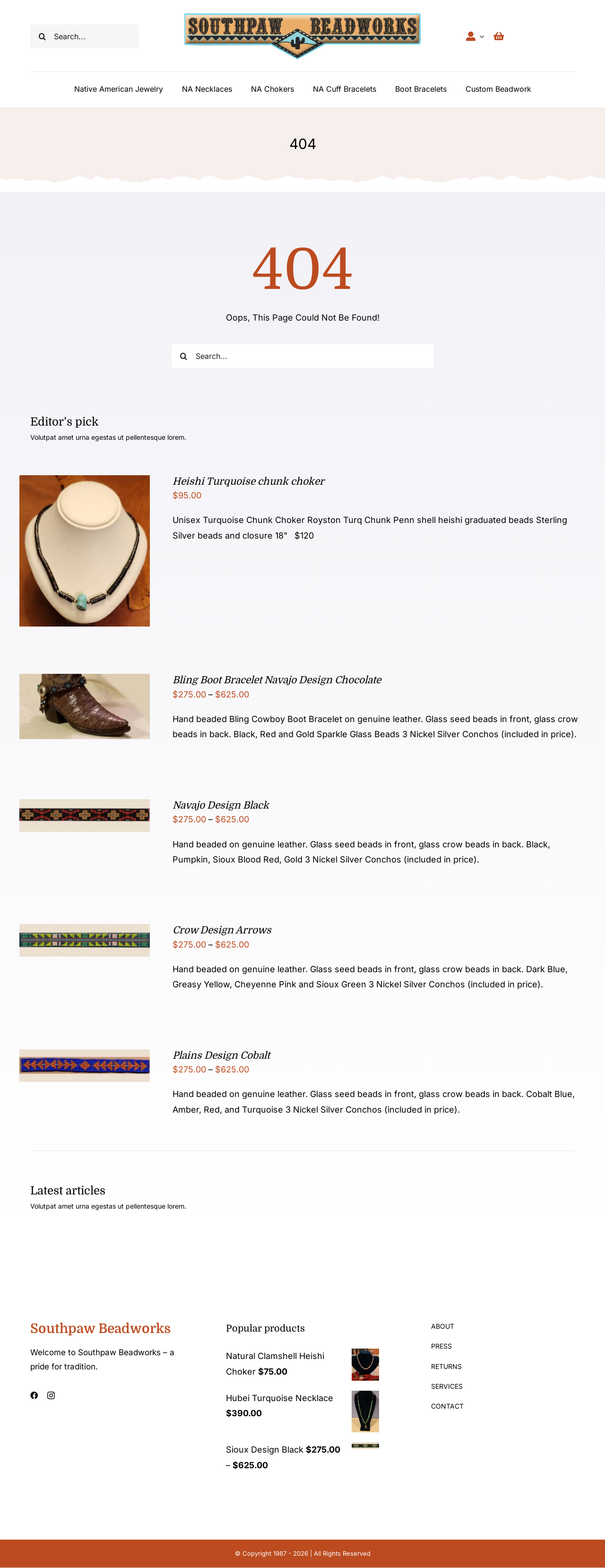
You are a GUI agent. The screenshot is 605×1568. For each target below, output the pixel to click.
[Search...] (84, 36)
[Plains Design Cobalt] (84, 1057)
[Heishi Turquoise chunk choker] (84, 483)
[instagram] (51, 1395)
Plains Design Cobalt (221, 1055)
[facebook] (34, 1395)
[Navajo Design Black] (84, 806)
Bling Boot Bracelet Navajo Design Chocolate (277, 680)
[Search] (42, 36)
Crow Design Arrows (222, 930)
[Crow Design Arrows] (84, 931)
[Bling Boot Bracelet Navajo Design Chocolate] (84, 681)
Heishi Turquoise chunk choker (248, 481)
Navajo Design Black (221, 805)
